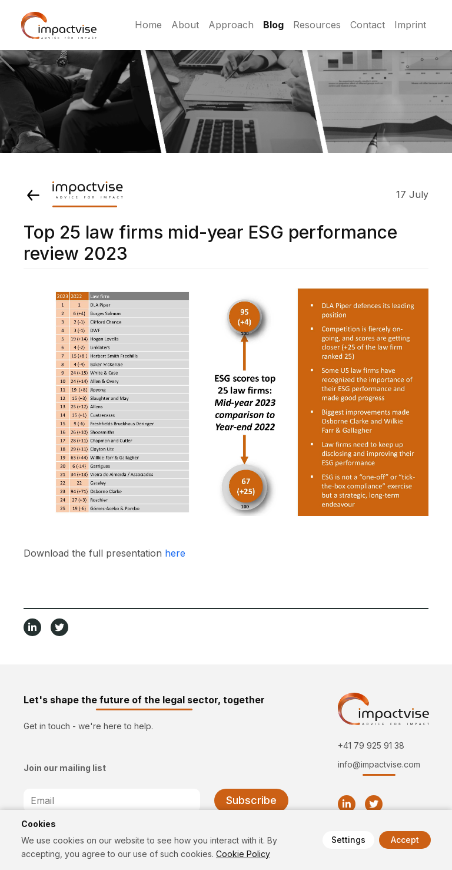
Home (148, 25)
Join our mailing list (65, 768)
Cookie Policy (243, 854)
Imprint (410, 25)
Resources (317, 25)
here (175, 553)
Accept (405, 840)
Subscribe (251, 800)
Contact (367, 25)
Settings (348, 840)
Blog (273, 25)
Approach (231, 25)
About (185, 25)
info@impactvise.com (379, 764)
